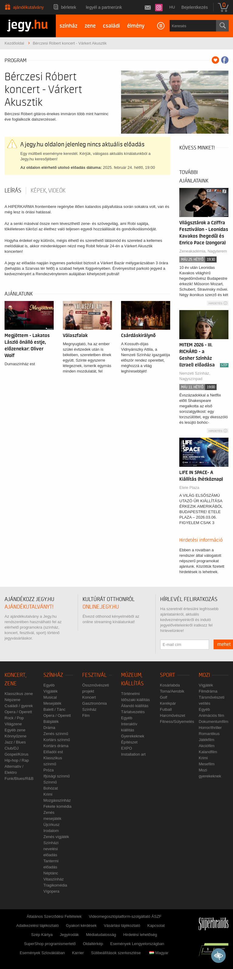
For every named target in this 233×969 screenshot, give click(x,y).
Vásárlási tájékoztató (122, 925)
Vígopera (51, 891)
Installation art (133, 754)
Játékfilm (206, 739)
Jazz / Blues (15, 742)
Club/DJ (12, 748)
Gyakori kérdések (81, 925)
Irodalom (51, 830)
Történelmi (130, 693)
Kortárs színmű (56, 739)
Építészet (129, 742)
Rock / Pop (14, 718)
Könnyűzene (15, 736)
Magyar (158, 953)
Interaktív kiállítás (129, 727)
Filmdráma (208, 691)
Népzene (12, 699)
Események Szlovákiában (42, 953)
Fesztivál (94, 675)
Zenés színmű (55, 733)
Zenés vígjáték (56, 836)
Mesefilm (206, 764)
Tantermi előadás (51, 864)
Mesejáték (52, 703)
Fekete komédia (57, 806)
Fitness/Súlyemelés (177, 721)
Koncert (89, 697)
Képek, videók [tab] (48, 190)
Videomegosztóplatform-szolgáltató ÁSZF (125, 916)
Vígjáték (50, 691)
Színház (53, 675)
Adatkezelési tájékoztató (37, 925)
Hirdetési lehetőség (140, 934)
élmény (135, 26)
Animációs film (211, 715)
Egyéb (49, 685)
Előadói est (53, 752)
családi (111, 26)
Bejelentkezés (194, 7)
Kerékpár (168, 703)
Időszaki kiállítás (135, 699)
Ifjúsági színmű (56, 776)
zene (90, 26)
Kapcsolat (156, 925)
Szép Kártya (42, 934)
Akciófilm (206, 745)
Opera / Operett (18, 712)
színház (68, 26)
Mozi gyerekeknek (210, 773)
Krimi (47, 794)
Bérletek (68, 7)
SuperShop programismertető (50, 943)
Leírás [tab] (13, 190)
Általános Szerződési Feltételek (54, 916)
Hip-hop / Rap (17, 760)
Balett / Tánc (54, 709)
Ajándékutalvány (28, 7)
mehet (224, 644)
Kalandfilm (208, 752)
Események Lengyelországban (137, 943)
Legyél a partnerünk (104, 7)
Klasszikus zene (19, 693)
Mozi (204, 675)
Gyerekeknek (132, 736)
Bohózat (50, 788)
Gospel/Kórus (17, 754)
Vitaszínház (53, 879)
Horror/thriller (210, 727)
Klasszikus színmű (52, 761)
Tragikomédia (55, 885)
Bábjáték (51, 721)
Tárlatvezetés (133, 712)
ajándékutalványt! (29, 607)
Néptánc (50, 873)
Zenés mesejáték (52, 815)
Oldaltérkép (93, 943)
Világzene (13, 724)
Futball (166, 709)
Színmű (50, 782)
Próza (48, 770)
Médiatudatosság (101, 934)
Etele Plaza (189, 487)
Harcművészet (172, 715)
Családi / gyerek (19, 705)
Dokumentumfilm (213, 721)
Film (86, 715)
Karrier (78, 953)
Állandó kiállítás (134, 705)
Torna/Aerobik (172, 691)
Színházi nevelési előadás (51, 848)
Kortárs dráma (55, 745)
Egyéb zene (15, 730)
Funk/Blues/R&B (19, 778)
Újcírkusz (51, 824)
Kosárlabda (170, 685)
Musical (50, 697)
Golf (163, 697)
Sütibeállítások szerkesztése (116, 953)
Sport (167, 675)
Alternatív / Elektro (14, 769)
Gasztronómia (94, 703)
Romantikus (209, 733)
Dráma (49, 727)
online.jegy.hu (101, 607)
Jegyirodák (69, 934)
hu (172, 7)
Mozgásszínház (57, 800)
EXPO (126, 748)
